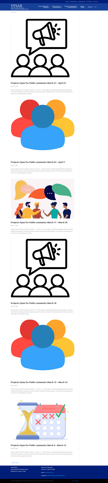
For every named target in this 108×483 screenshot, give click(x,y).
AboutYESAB (82, 7)
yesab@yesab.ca (49, 472)
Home (67, 1)
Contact (95, 1)
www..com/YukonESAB (55, 475)
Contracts (89, 1)
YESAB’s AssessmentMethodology (70, 7)
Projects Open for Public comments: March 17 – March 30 (39, 222)
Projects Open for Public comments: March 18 (33, 303)
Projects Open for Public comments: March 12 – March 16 (39, 382)
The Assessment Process (43, 7)
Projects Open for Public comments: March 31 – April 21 (38, 83)
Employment (81, 1)
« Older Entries (15, 462)
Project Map (73, 1)
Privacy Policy (75, 481)
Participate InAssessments (56, 7)
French (90, 7)
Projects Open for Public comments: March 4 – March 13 (38, 445)
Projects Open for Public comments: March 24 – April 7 (38, 162)
